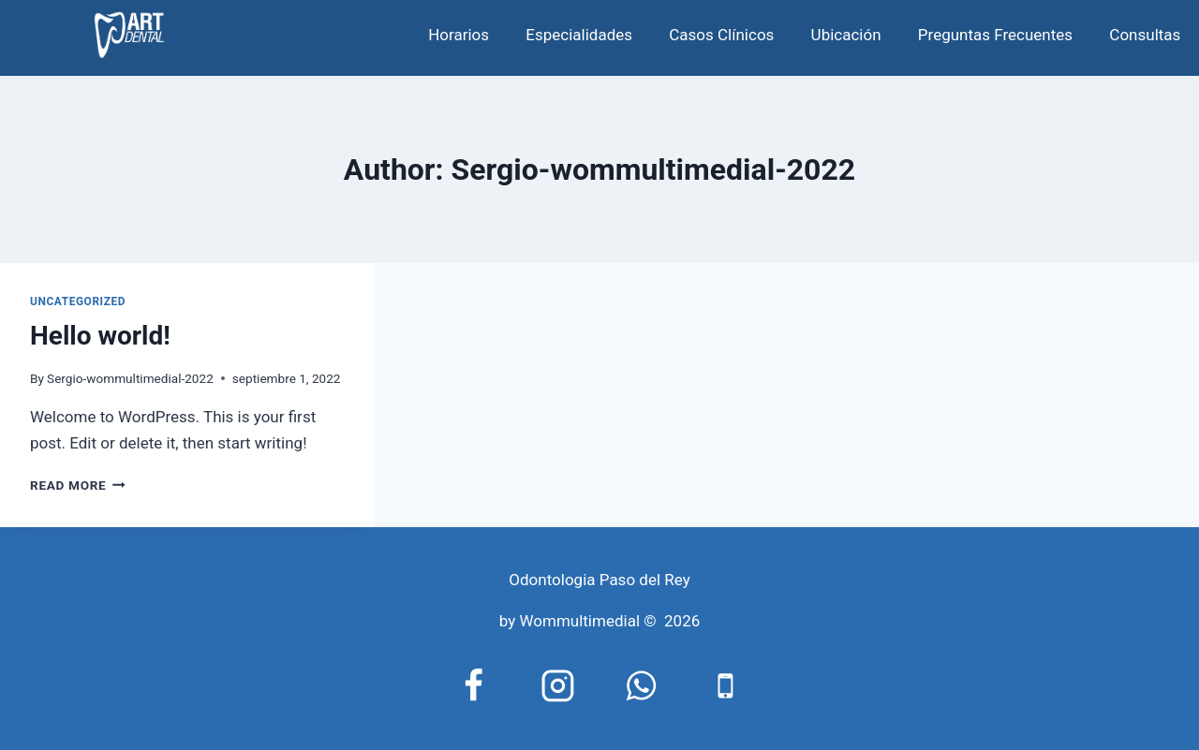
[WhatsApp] (641, 685)
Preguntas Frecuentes (995, 34)
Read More (78, 485)
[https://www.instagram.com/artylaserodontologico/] (557, 685)
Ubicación (846, 34)
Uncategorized (78, 301)
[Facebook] (474, 685)
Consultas (1144, 34)
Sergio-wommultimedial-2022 (130, 378)
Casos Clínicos (721, 34)
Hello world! (100, 335)
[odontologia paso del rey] (129, 35)
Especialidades (578, 34)
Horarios (458, 34)
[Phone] (726, 685)
